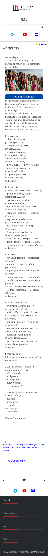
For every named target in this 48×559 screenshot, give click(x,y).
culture (9, 447)
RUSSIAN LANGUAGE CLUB (31, 555)
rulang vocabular (24, 96)
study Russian (25, 450)
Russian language (10, 450)
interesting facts (20, 447)
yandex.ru (23, 421)
